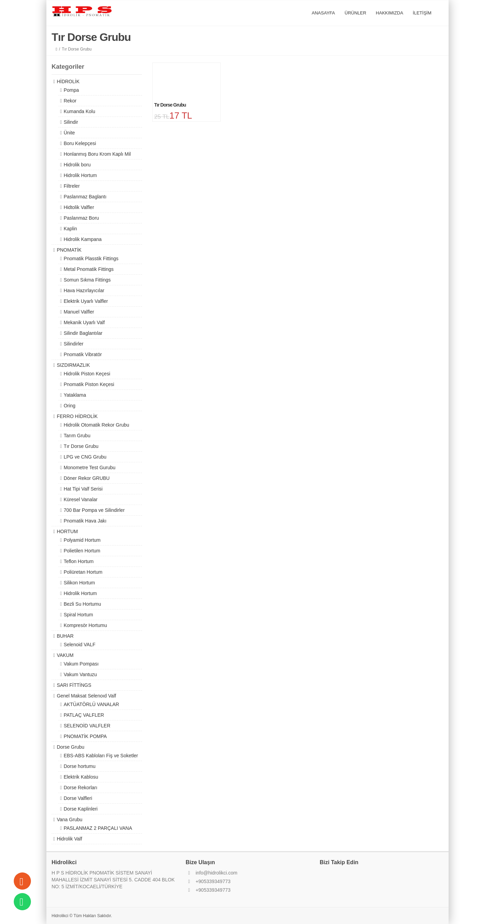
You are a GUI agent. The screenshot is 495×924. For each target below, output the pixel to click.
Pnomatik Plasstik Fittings (91, 258)
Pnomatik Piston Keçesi (89, 384)
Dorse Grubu (70, 747)
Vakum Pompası (81, 664)
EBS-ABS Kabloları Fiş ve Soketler (101, 755)
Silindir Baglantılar (83, 333)
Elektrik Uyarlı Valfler (86, 301)
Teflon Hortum (79, 561)
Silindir (71, 122)
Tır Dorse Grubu (81, 446)
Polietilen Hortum (82, 550)
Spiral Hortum (78, 614)
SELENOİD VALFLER (87, 725)
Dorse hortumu (80, 766)
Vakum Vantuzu (80, 674)
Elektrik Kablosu (81, 777)
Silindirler (74, 343)
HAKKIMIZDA (389, 12)
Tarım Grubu (77, 435)
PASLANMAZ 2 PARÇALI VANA (98, 828)
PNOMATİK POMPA (85, 736)
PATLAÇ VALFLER (84, 715)
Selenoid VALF (79, 644)
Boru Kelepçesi (80, 143)
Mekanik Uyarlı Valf (84, 322)
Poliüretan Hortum (83, 572)
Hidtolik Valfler (79, 207)
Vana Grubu (69, 819)
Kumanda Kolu (79, 111)
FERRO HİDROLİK (77, 416)
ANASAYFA (323, 12)
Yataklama (75, 395)
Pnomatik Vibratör (83, 354)
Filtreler (72, 186)
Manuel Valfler (79, 312)
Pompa (71, 90)
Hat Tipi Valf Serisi (83, 489)
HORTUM (67, 531)
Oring (69, 405)
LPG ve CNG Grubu (85, 457)
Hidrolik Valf (69, 839)
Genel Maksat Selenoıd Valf (86, 695)
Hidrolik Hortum (80, 175)
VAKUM (65, 655)
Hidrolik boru (77, 164)
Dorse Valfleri (78, 798)
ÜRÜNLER (355, 12)
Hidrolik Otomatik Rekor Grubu (96, 425)
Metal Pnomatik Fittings (89, 269)
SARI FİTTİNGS (74, 685)
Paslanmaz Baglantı (85, 196)
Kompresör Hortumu (85, 625)
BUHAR (65, 636)
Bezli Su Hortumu (82, 604)
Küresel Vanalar (81, 499)
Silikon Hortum (79, 582)
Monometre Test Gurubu (90, 467)
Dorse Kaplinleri (81, 809)
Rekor (70, 100)
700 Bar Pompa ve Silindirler (94, 510)
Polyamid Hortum (82, 540)
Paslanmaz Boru (81, 218)
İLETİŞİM (422, 12)
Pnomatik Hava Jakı (85, 521)
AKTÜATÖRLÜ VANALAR (91, 704)
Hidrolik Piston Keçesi (87, 373)
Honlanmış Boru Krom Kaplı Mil (97, 154)
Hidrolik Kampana (83, 239)
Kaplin (70, 228)
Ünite (69, 132)
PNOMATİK (69, 250)
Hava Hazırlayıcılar (84, 290)
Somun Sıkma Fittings (87, 280)
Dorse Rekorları (80, 787)
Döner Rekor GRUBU (87, 478)
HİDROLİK (68, 81)
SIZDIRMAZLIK (73, 365)
